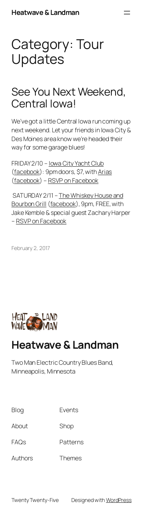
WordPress (119, 500)
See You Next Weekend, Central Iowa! (68, 98)
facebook (27, 171)
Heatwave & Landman (45, 12)
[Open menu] (127, 12)
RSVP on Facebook (73, 180)
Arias (105, 171)
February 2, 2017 (30, 248)
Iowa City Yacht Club (76, 163)
